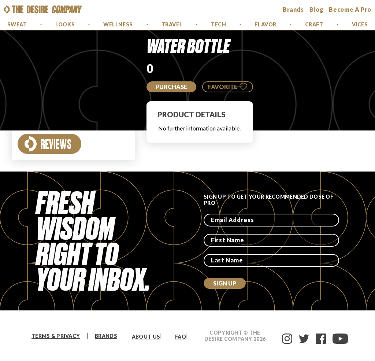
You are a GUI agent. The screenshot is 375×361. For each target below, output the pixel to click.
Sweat (17, 24)
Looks (65, 24)
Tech (218, 24)
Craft (314, 24)
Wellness (118, 24)
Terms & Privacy (55, 336)
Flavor (265, 24)
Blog (316, 9)
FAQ (180, 337)
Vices (360, 24)
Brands (106, 336)
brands (293, 9)
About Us (146, 337)
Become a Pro (350, 9)
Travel (171, 24)
